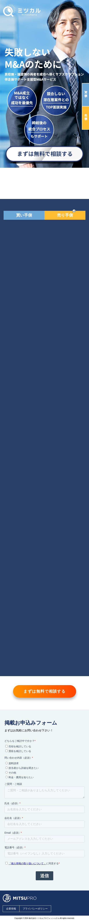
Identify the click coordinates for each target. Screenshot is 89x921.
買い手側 (85, 90)
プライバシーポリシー (35, 908)
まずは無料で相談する (44, 691)
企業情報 (11, 908)
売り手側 (85, 113)
